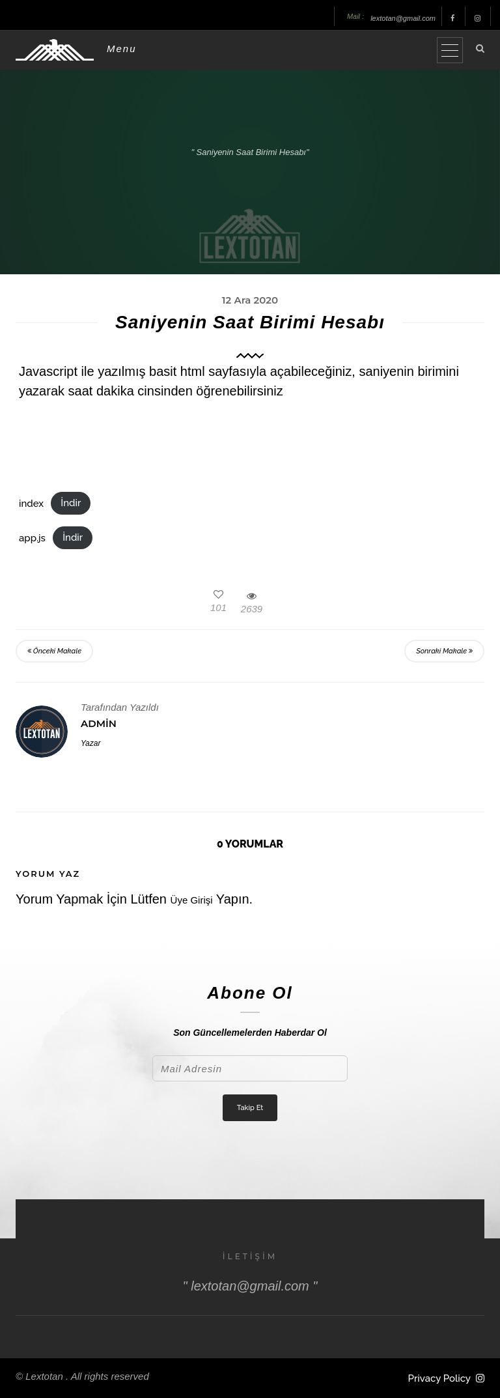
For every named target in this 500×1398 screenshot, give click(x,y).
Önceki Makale (54, 651)
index (31, 503)
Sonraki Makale (444, 651)
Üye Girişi (192, 900)
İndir (71, 503)
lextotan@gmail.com (403, 18)
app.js (32, 537)
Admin (99, 723)
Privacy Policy (439, 1378)
